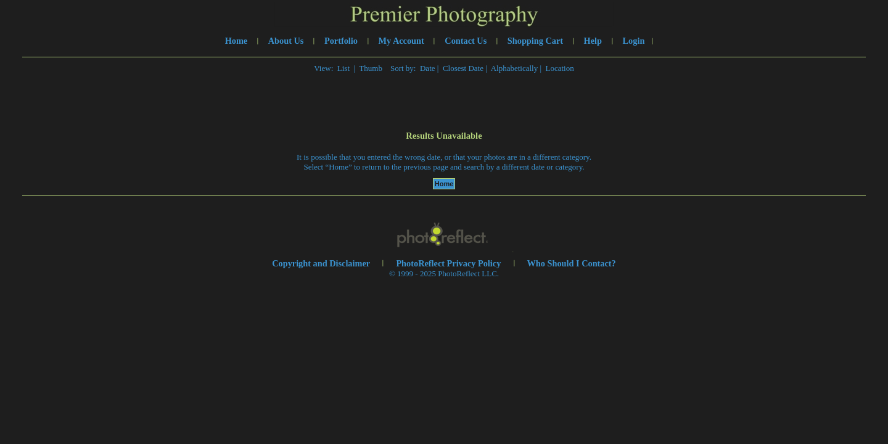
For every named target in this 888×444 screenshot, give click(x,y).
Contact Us (466, 41)
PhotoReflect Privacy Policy (448, 263)
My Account (401, 41)
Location (560, 68)
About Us (286, 41)
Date (427, 68)
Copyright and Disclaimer (322, 263)
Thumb (370, 68)
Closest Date (463, 68)
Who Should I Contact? (571, 263)
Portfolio (341, 41)
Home (236, 41)
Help (593, 41)
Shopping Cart (535, 41)
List (343, 68)
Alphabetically (514, 68)
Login (634, 41)
